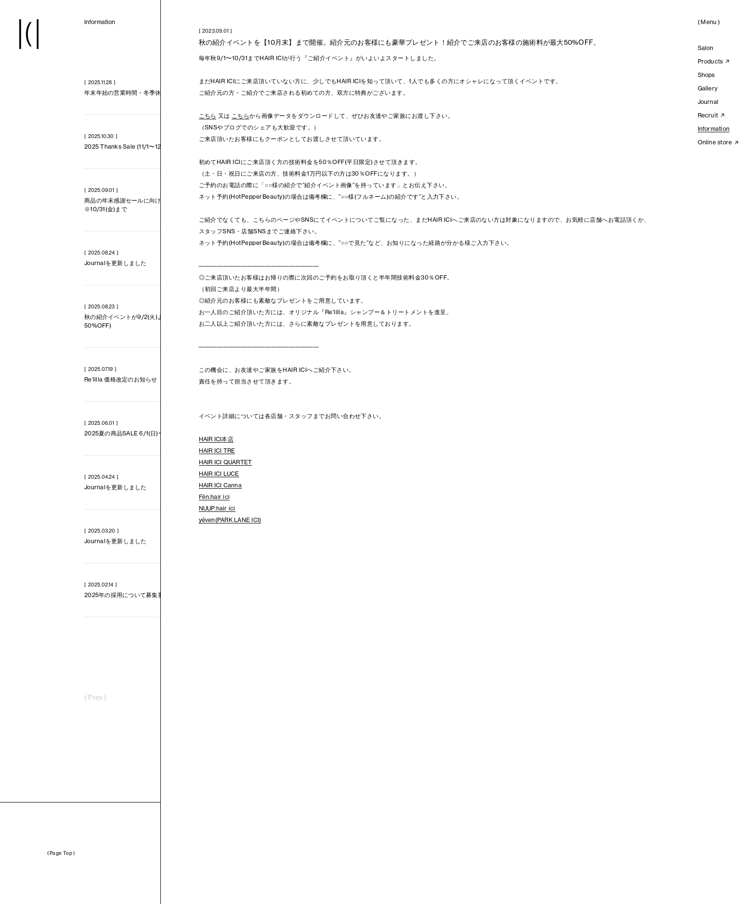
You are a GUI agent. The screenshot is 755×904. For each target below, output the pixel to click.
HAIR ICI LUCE (219, 473)
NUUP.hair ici (217, 508)
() (708, 22)
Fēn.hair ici (214, 496)
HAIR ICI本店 (216, 439)
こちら (208, 115)
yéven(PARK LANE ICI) (230, 519)
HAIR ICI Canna (220, 485)
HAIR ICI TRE (217, 450)
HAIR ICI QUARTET (225, 462)
